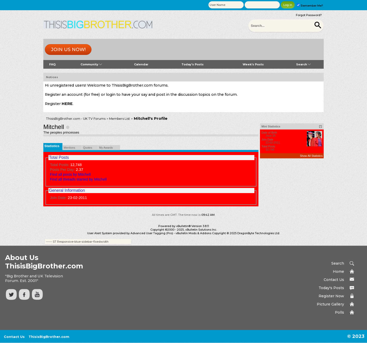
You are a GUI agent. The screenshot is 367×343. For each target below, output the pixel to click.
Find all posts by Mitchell (70, 174)
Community (91, 64)
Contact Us (334, 279)
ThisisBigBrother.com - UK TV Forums (76, 119)
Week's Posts (253, 64)
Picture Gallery (330, 304)
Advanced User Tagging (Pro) (151, 233)
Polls (339, 312)
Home (338, 271)
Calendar (141, 64)
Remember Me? (310, 5)
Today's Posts (192, 64)
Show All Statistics (311, 155)
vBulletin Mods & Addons (193, 233)
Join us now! (68, 49)
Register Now (331, 296)
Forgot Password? (309, 15)
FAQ (52, 64)
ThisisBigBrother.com (49, 337)
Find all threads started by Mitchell (78, 179)
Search (303, 64)
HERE (67, 103)
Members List (119, 119)
